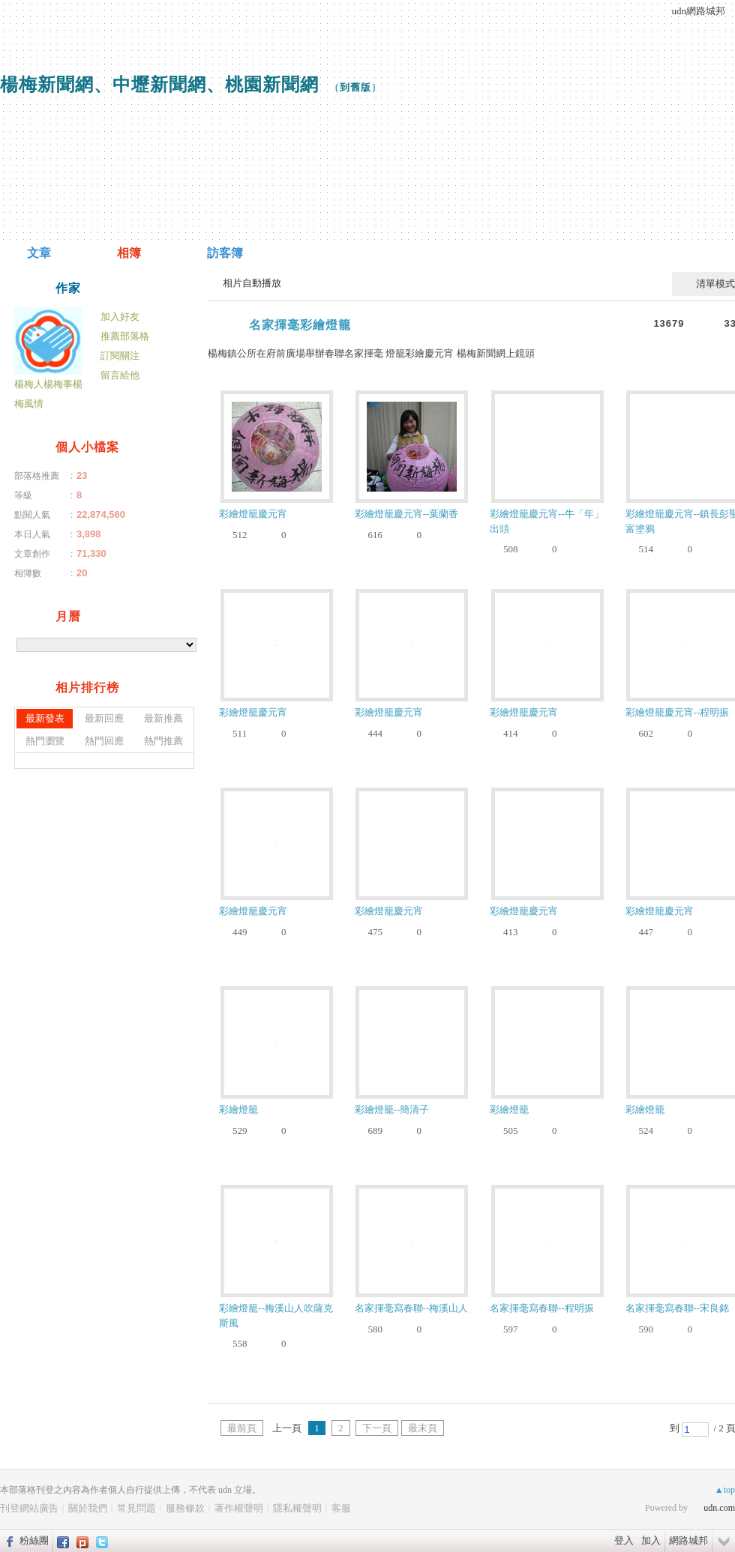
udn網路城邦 (699, 10)
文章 (39, 253)
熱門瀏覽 (45, 740)
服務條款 (185, 1508)
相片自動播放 (252, 283)
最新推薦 (163, 718)
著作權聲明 (238, 1508)
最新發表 (45, 718)
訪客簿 (225, 253)
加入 (651, 1540)
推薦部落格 (124, 336)
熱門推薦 (163, 740)
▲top (725, 1490)
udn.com (719, 1508)
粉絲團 (34, 1540)
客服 (341, 1508)
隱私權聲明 (297, 1508)
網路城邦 (688, 1540)
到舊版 (355, 87)
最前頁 (241, 1428)
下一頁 (377, 1428)
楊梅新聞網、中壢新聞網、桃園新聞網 (159, 84)
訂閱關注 (120, 355)
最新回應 (104, 718)
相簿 (129, 253)
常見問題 (136, 1508)
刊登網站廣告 (29, 1508)
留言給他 (120, 375)
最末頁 (422, 1428)
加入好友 (120, 316)
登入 (624, 1540)
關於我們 (87, 1508)
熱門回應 (104, 740)
